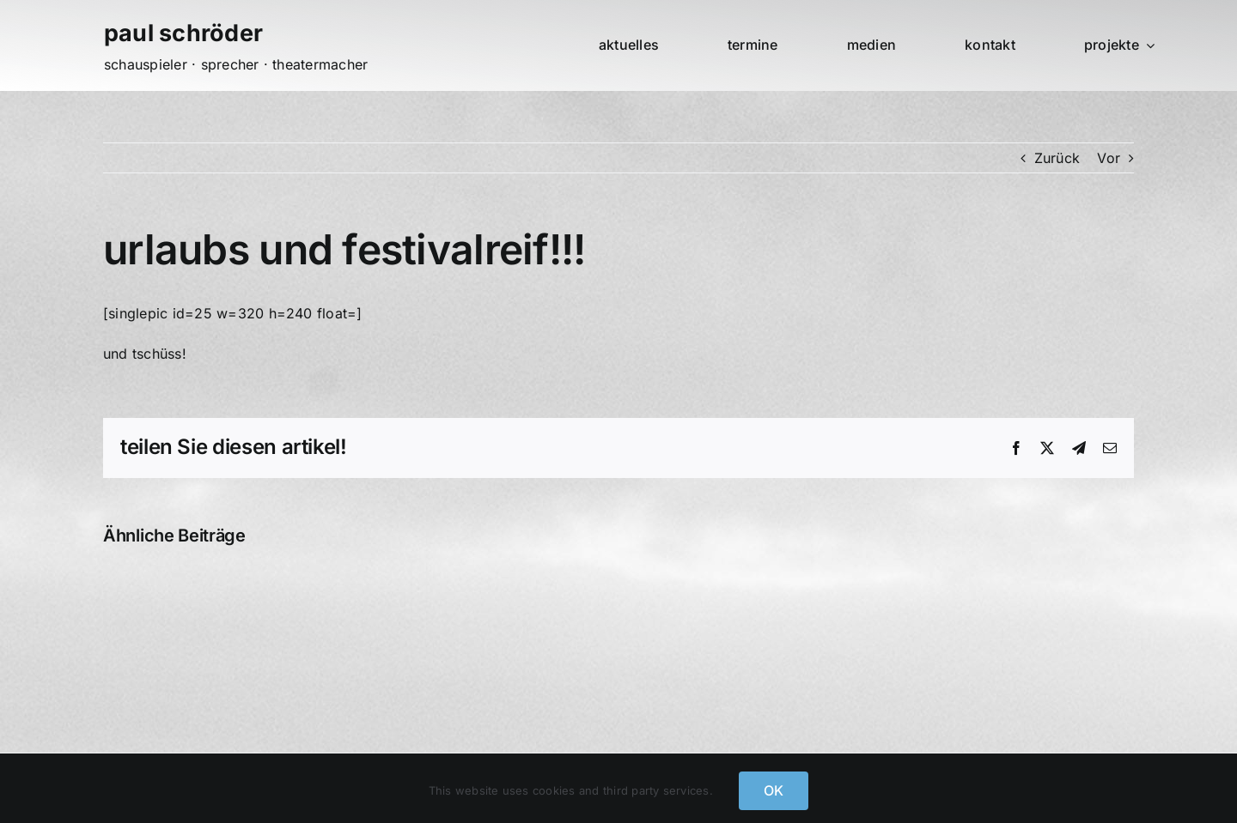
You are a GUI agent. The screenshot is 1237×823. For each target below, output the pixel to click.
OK (773, 790)
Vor (1108, 157)
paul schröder (183, 33)
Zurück (1057, 157)
